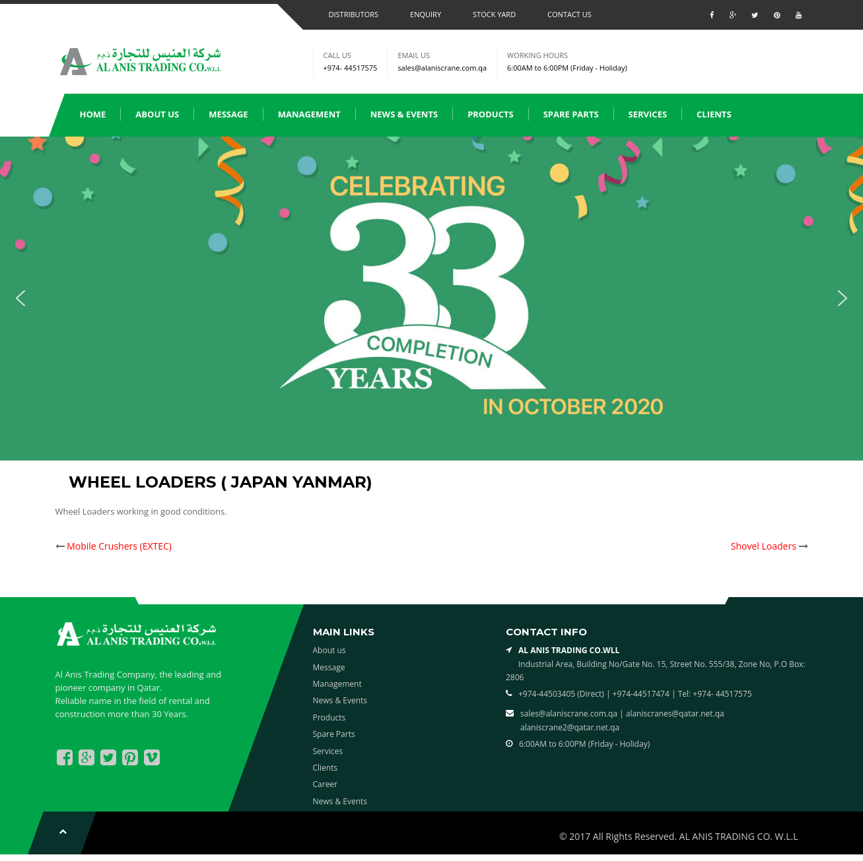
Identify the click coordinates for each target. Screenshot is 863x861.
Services (648, 114)
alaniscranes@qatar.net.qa (675, 713)
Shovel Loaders (763, 546)
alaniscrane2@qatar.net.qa (569, 727)
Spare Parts (571, 114)
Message (228, 114)
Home (93, 114)
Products (490, 114)
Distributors (354, 14)
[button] (20, 298)
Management (309, 114)
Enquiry (425, 14)
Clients (714, 114)
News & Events (404, 114)
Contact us (569, 14)
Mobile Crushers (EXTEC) (119, 546)
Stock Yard (494, 14)
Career (325, 784)
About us (157, 114)
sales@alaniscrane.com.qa (442, 68)
